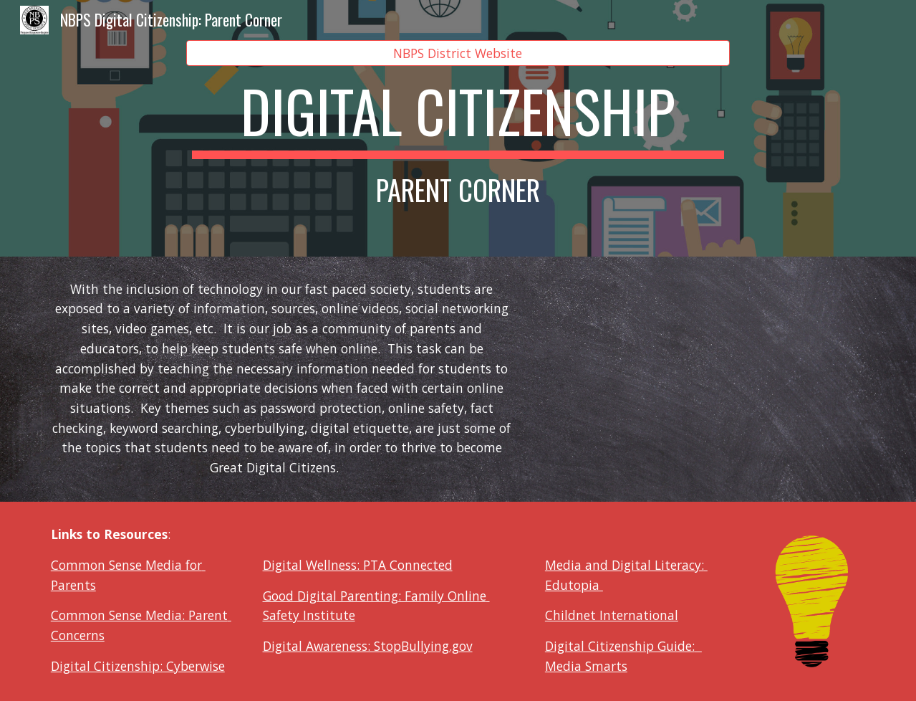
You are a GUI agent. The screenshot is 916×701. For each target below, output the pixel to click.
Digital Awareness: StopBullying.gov (368, 645)
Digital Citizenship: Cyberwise (138, 665)
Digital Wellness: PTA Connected (358, 564)
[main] (458, 141)
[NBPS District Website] (458, 53)
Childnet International (611, 615)
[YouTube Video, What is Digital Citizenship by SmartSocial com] (705, 379)
